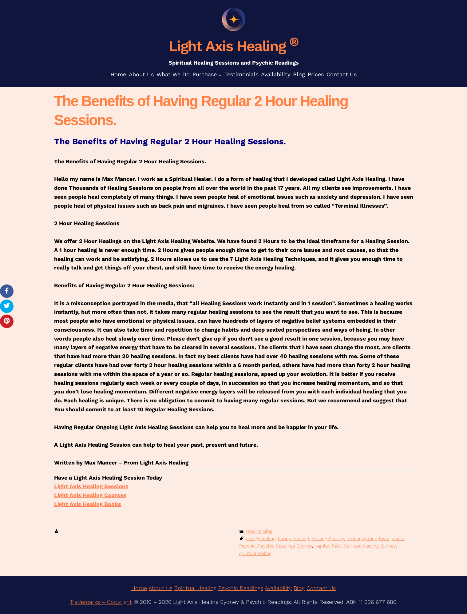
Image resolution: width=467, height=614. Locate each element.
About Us (160, 588)
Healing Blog (259, 531)
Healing (301, 538)
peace (396, 538)
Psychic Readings (240, 588)
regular (322, 546)
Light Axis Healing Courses (90, 495)
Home (139, 588)
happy (284, 538)
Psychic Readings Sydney (285, 546)
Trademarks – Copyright (101, 602)
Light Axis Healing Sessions (91, 486)
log (301, 588)
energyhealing (260, 538)
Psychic (247, 546)
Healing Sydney (327, 538)
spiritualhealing (255, 553)
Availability (278, 588)
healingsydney (361, 538)
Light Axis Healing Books (87, 504)
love (383, 538)
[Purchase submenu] (220, 74)
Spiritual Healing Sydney (370, 546)
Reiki (337, 546)
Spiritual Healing (195, 588)
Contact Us (321, 588)
